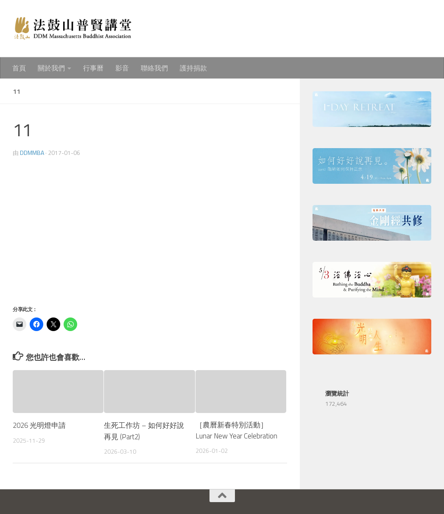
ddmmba (32, 152)
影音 (122, 68)
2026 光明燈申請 (40, 424)
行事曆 (93, 68)
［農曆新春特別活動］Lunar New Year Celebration (236, 430)
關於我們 (51, 68)
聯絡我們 (154, 68)
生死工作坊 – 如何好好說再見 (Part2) (144, 430)
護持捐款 (193, 68)
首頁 (19, 68)
